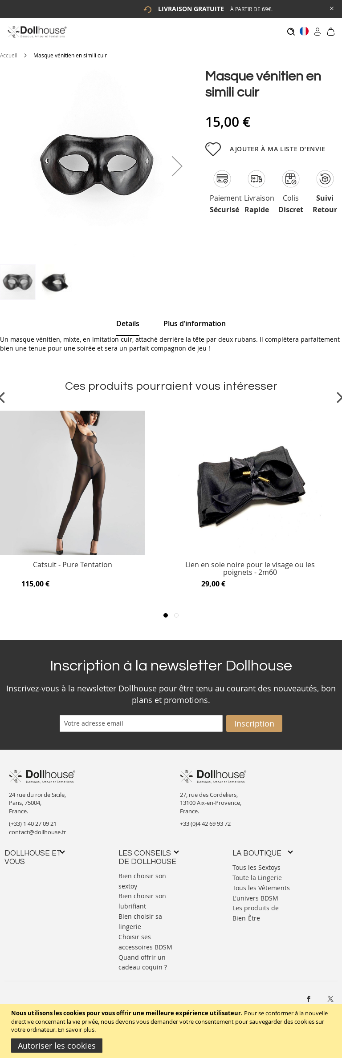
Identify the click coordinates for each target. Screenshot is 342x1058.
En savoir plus (76, 1030)
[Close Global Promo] (331, 8)
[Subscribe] (254, 719)
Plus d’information (194, 319)
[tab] (127, 319)
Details (127, 319)
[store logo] (37, 31)
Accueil (8, 50)
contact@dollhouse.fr (37, 828)
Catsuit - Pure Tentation (72, 561)
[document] (172, 1031)
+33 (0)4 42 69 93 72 (205, 820)
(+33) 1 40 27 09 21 (33, 820)
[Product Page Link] (72, 548)
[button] (177, 161)
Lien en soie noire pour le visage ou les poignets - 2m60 (250, 564)
